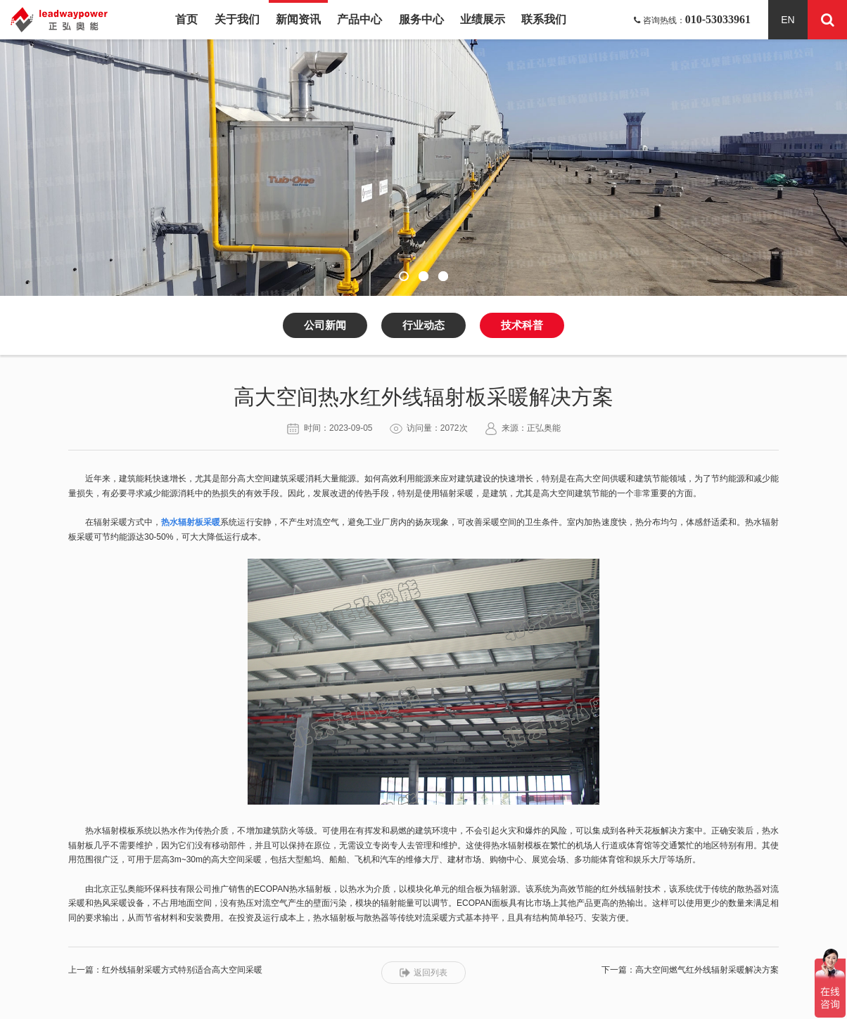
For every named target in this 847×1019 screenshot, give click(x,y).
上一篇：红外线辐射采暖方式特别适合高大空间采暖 (165, 970)
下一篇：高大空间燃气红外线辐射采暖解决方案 (690, 970)
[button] (404, 276)
